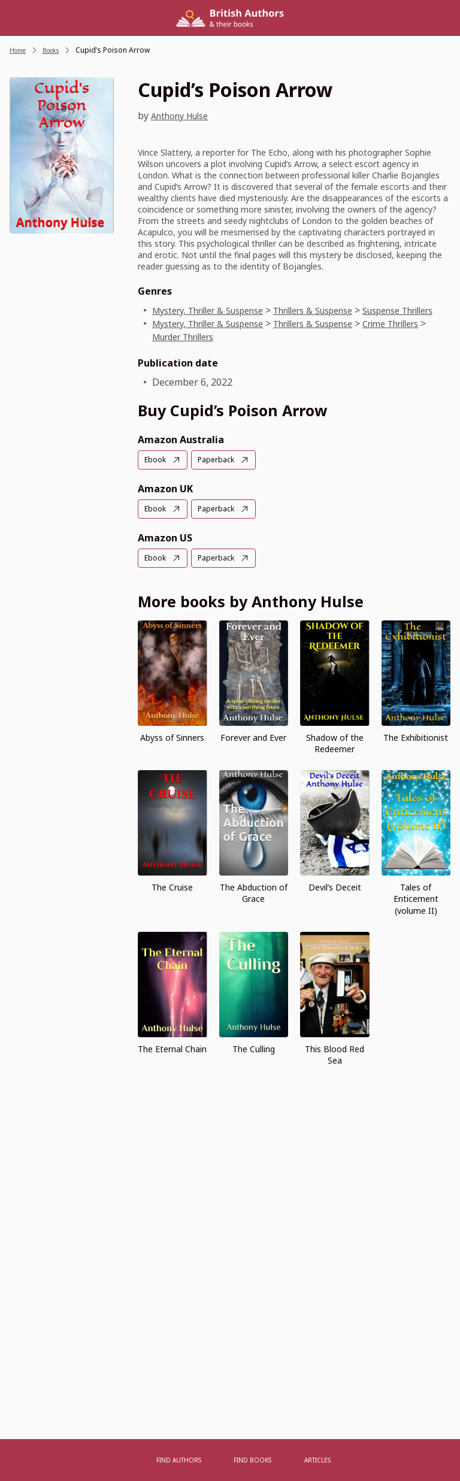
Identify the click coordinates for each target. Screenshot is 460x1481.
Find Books (254, 1460)
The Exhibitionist (415, 749)
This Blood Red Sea (334, 1065)
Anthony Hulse (184, 115)
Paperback (221, 472)
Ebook (156, 472)
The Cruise (172, 898)
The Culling (253, 1059)
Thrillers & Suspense (341, 310)
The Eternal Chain (172, 1059)
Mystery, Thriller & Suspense (217, 310)
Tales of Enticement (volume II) (416, 910)
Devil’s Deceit (334, 898)
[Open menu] (134, 1460)
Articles (314, 1460)
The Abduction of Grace (254, 904)
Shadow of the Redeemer (335, 754)
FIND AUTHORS (183, 1460)
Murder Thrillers (240, 349)
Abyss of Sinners (172, 749)
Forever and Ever (253, 749)
